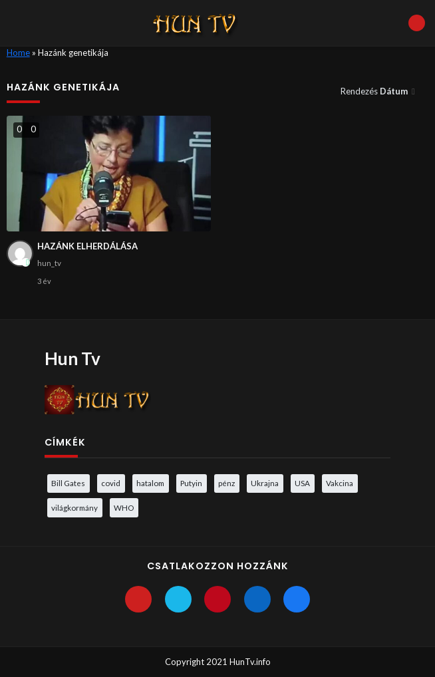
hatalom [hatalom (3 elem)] (150, 482)
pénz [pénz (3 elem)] (226, 482)
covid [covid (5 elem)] (110, 482)
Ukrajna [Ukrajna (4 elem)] (265, 482)
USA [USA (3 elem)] (302, 482)
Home (18, 52)
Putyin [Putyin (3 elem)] (191, 482)
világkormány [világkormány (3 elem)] (74, 507)
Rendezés (375, 91)
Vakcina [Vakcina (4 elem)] (339, 482)
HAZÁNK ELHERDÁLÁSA (87, 246)
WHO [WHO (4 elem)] (124, 507)
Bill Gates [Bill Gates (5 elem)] (68, 482)
